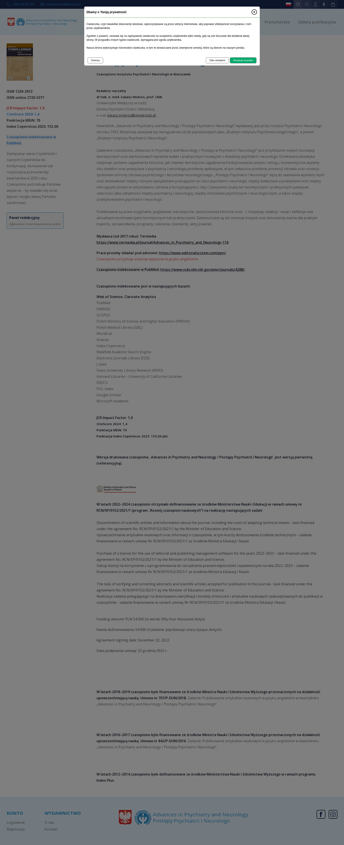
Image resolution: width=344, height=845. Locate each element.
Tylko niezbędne (217, 60)
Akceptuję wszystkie (243, 60)
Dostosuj (95, 60)
